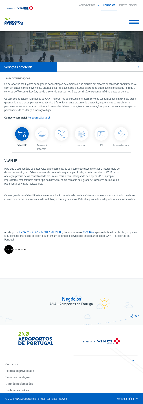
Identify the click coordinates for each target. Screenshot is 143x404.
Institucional (128, 5)
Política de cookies (17, 390)
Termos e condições (17, 377)
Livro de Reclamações (19, 383)
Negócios (109, 5)
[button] (89, 5)
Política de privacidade (19, 370)
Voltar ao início (125, 398)
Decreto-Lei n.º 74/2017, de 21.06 (40, 231)
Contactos (11, 364)
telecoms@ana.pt (39, 117)
